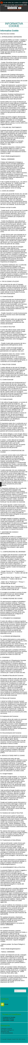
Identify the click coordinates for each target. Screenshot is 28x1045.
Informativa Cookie (8, 1020)
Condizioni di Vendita (9, 1017)
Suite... (21, 6)
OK (20, 8)
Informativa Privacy (8, 1019)
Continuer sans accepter (14, 9)
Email (4, 1004)
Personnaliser (12, 8)
